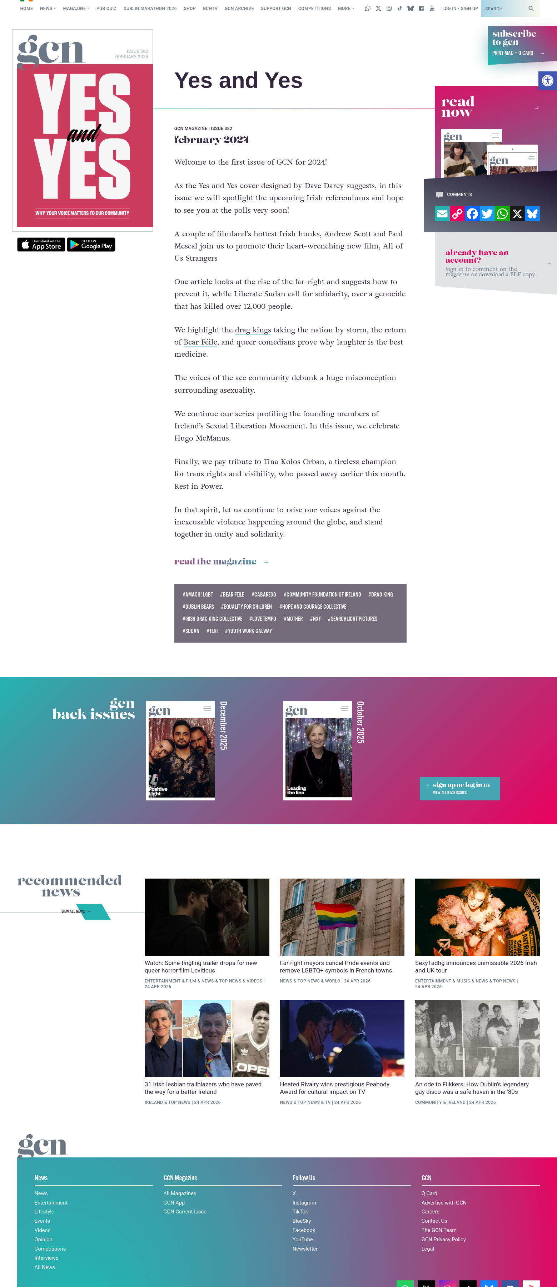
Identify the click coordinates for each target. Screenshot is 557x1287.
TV (328, 1102)
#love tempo (262, 619)
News (46, 8)
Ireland (154, 1102)
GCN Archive (239, 8)
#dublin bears (198, 607)
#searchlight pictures (352, 619)
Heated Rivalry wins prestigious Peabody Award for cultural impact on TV (334, 1088)
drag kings (253, 330)
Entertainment (163, 981)
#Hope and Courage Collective (312, 607)
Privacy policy (444, 1267)
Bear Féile (200, 342)
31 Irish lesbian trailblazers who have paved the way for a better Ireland (203, 1088)
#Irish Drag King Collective (212, 619)
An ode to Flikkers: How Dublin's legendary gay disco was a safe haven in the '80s (472, 1088)
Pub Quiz (106, 8)
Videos (255, 981)
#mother (293, 619)
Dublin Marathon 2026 (150, 8)
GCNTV (210, 8)
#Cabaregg (264, 595)
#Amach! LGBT (198, 595)
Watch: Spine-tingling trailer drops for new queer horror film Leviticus (201, 966)
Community (428, 1102)
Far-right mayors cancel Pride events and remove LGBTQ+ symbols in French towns (336, 966)
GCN (427, 1178)
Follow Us (304, 1178)
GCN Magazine (180, 1178)
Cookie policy (395, 1267)
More (344, 8)
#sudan (191, 631)
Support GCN (276, 8)
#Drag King (380, 595)
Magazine (74, 8)
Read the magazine (215, 562)
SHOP (190, 8)
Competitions (314, 8)
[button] (547, 80)
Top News (230, 981)
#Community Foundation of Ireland (322, 595)
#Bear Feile (232, 595)
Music (464, 981)
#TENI (212, 631)
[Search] (530, 8)
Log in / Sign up (460, 8)
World (332, 981)
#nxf (315, 619)
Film (191, 981)
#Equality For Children (246, 607)
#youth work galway (248, 631)
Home (26, 8)
